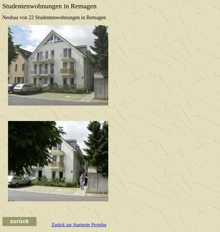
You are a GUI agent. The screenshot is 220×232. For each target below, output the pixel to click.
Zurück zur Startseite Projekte (79, 224)
